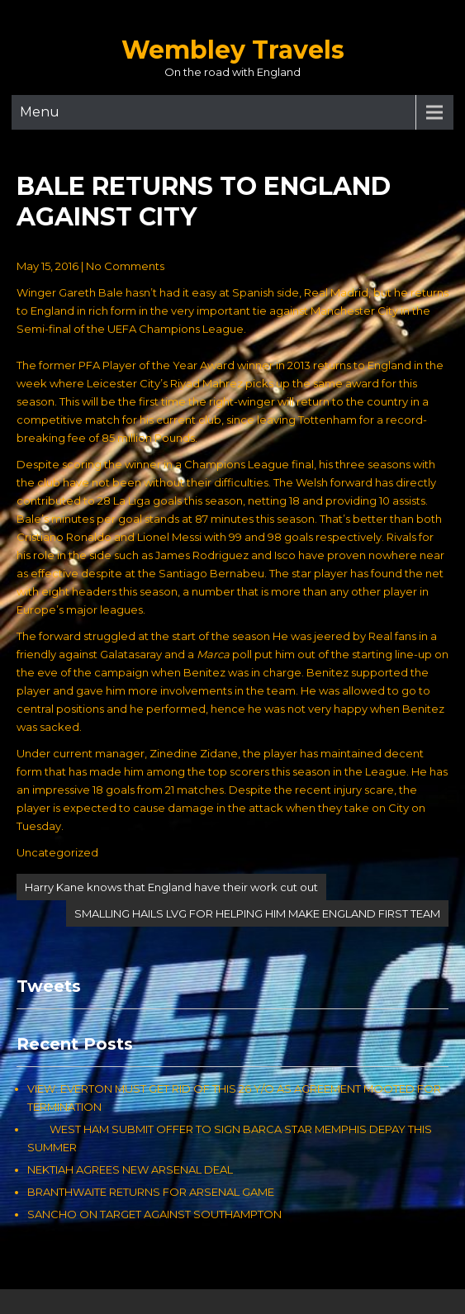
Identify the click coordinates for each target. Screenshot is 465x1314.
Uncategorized (57, 852)
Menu (39, 112)
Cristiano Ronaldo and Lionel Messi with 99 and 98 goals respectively (199, 536)
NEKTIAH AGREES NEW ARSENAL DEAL (130, 1169)
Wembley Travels (232, 50)
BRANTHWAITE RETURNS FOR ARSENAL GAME (150, 1191)
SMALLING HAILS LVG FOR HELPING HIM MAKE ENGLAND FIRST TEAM (257, 913)
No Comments (125, 266)
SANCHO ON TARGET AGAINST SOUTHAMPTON (154, 1214)
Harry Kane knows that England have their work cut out (171, 887)
